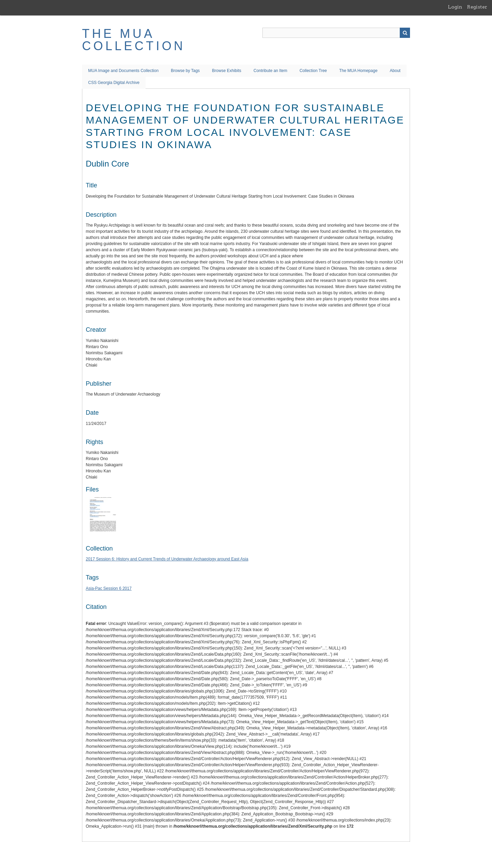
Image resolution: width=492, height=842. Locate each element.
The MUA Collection (133, 40)
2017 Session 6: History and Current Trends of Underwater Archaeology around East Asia (167, 559)
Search (405, 33)
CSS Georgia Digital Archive (113, 82)
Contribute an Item (270, 70)
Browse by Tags (185, 70)
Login (455, 7)
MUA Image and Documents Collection (123, 70)
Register (477, 7)
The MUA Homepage (358, 70)
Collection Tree (313, 70)
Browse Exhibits (226, 70)
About (395, 70)
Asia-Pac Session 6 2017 (109, 588)
